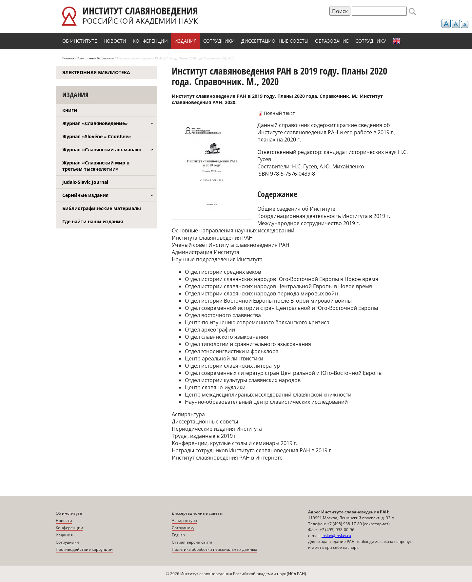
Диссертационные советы (274, 41)
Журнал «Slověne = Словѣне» (96, 136)
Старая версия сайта (192, 542)
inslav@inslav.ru (336, 535)
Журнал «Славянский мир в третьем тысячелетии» (95, 166)
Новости (115, 41)
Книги (69, 110)
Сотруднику (370, 41)
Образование (332, 41)
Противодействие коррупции (84, 549)
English (396, 41)
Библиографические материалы (101, 208)
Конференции (150, 41)
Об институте (79, 41)
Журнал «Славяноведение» (95, 123)
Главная (68, 58)
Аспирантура (184, 520)
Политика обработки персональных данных (214, 549)
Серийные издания (85, 195)
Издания (185, 41)
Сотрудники (219, 41)
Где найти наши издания (92, 221)
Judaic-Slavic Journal (85, 182)
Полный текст (279, 113)
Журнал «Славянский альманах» (101, 149)
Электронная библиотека (95, 58)
